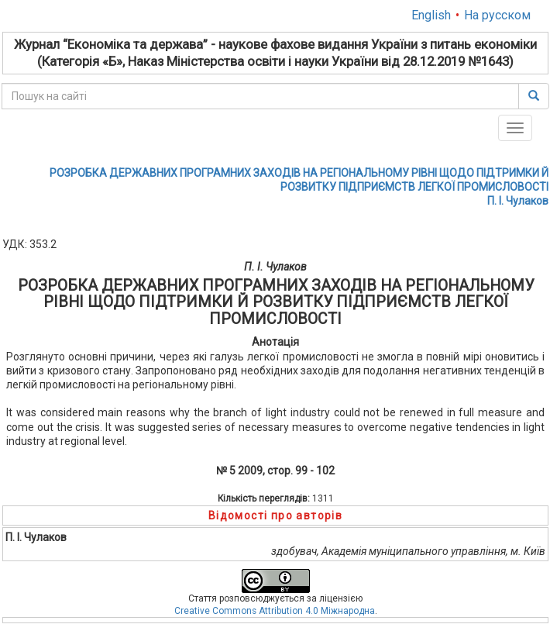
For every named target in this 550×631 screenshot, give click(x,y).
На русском (497, 15)
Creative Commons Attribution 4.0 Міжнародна (274, 610)
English (431, 15)
